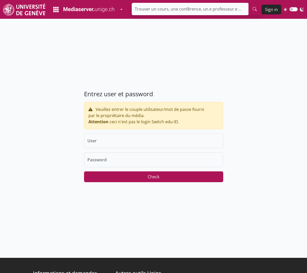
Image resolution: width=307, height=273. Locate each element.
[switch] (293, 9)
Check (153, 177)
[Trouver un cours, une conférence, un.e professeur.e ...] (190, 9)
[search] (254, 9)
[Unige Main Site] (24, 9)
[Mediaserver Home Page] (83, 9)
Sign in (271, 9)
